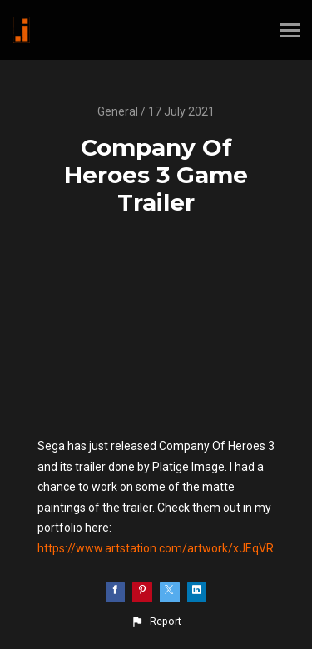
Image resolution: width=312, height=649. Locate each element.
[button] (155, 621)
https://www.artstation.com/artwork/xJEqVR (155, 548)
